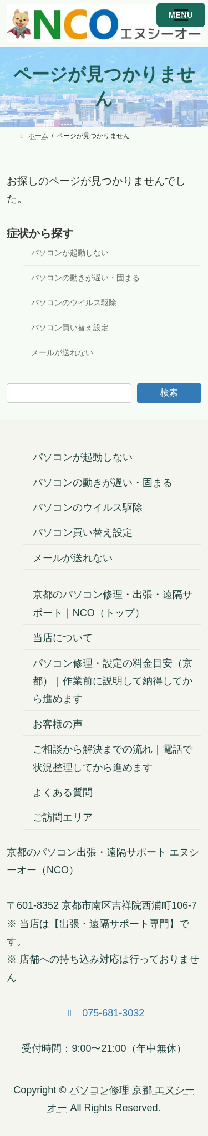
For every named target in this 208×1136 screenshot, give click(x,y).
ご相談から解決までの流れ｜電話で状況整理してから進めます (112, 758)
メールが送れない (62, 353)
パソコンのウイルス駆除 (73, 303)
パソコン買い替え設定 (70, 328)
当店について (63, 638)
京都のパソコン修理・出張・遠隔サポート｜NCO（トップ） (112, 604)
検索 (169, 392)
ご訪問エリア (63, 817)
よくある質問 (63, 792)
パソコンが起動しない (70, 253)
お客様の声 (58, 724)
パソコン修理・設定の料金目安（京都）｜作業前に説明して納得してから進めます (112, 681)
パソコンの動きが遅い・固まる (85, 278)
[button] (104, 1013)
